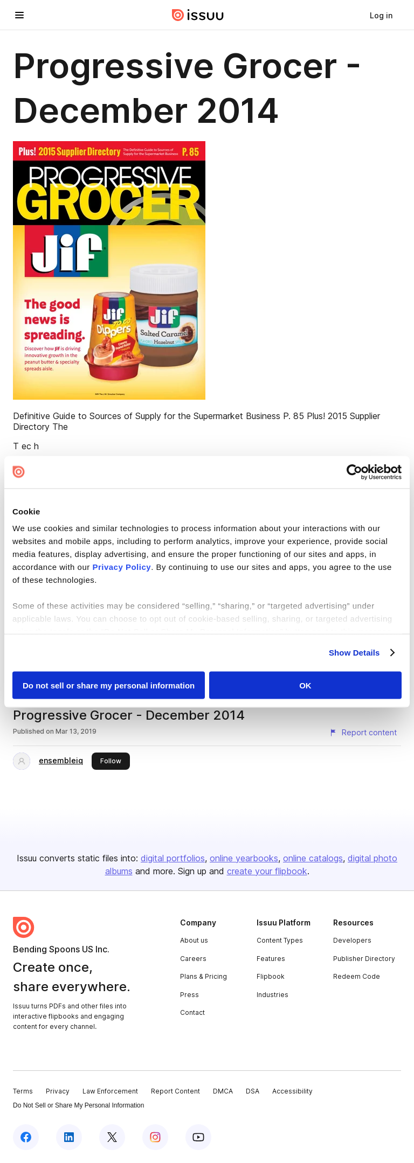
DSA (252, 1091)
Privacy (58, 1091)
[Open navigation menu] (19, 15)
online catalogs (313, 858)
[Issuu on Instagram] (155, 1137)
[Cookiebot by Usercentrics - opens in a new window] (354, 472)
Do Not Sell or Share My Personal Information (78, 1105)
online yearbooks (244, 858)
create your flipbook (267, 871)
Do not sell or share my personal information (109, 685)
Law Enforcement (110, 1091)
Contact (192, 1012)
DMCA (223, 1091)
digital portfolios (173, 858)
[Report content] (363, 732)
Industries (272, 995)
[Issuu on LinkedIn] (69, 1137)
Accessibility (292, 1091)
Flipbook (271, 976)
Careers (193, 959)
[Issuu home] (198, 15)
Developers (352, 940)
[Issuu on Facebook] (26, 1137)
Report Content (175, 1091)
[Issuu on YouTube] (198, 1137)
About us (194, 940)
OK (305, 685)
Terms (23, 1091)
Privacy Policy (121, 567)
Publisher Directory (364, 959)
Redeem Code (356, 976)
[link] (381, 15)
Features (271, 959)
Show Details (354, 652)
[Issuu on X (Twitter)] (112, 1137)
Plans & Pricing (203, 976)
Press (189, 995)
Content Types (280, 940)
